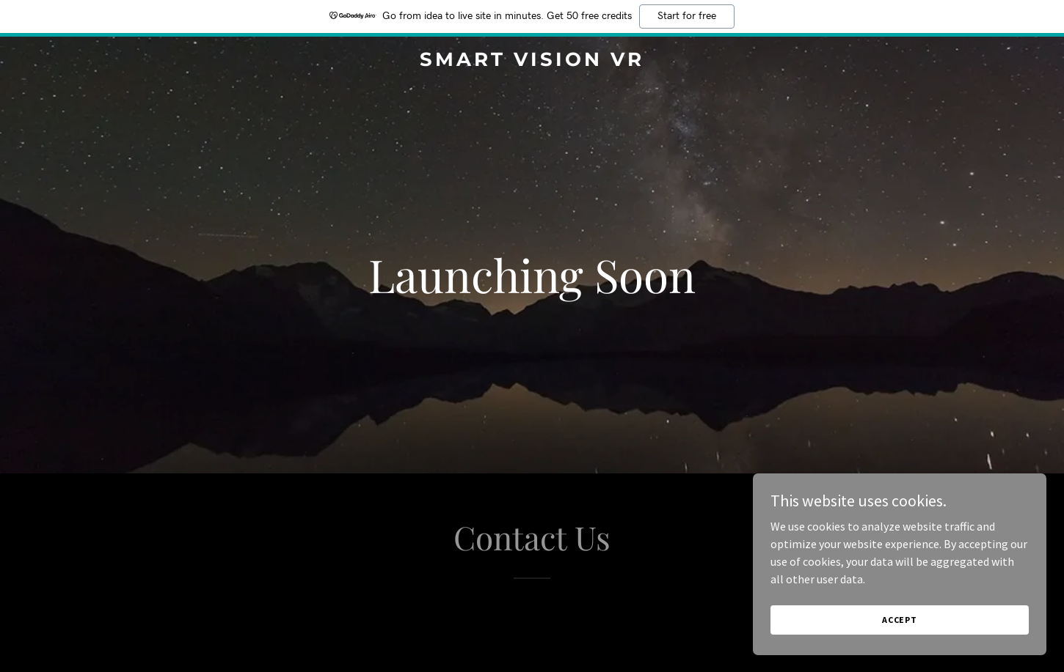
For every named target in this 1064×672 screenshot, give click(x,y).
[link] (531, 61)
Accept (899, 619)
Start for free (686, 16)
